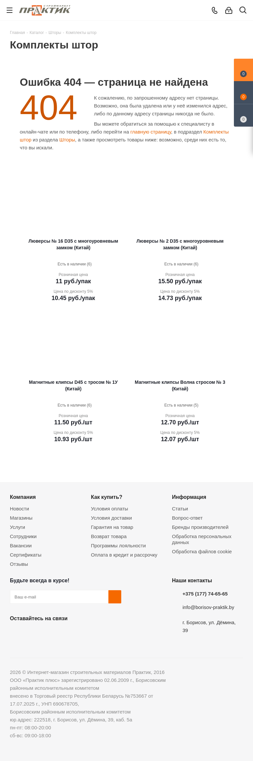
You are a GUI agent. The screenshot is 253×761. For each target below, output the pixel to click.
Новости (19, 508)
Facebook (33, 633)
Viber (82, 633)
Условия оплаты (109, 508)
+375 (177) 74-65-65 (205, 593)
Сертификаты (26, 555)
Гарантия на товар (112, 527)
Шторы (67, 139)
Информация (189, 497)
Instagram (49, 633)
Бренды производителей (200, 527)
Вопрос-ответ (187, 518)
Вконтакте (16, 633)
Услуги (17, 527)
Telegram (65, 633)
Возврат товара (108, 536)
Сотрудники (23, 536)
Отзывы (19, 564)
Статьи (180, 508)
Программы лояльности (118, 545)
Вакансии (21, 545)
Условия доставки (111, 518)
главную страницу (150, 132)
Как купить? (106, 497)
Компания (23, 497)
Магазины (21, 518)
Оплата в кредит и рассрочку (124, 555)
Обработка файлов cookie (202, 551)
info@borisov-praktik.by (208, 607)
